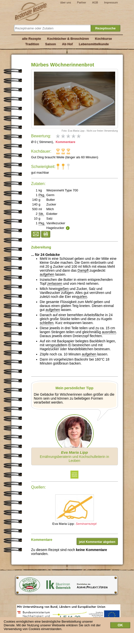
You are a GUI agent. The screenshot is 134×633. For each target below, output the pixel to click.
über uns (65, 2)
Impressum (111, 2)
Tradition (32, 44)
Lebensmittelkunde (94, 44)
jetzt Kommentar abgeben (97, 542)
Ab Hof (67, 44)
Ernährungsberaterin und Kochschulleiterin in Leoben (74, 456)
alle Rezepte (31, 39)
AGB (95, 2)
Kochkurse (103, 39)
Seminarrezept (86, 524)
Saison (50, 44)
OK (120, 626)
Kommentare (65, 142)
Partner (81, 2)
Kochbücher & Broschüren (68, 39)
